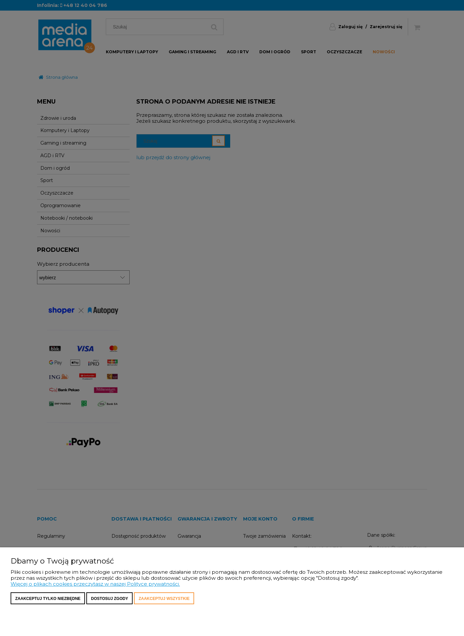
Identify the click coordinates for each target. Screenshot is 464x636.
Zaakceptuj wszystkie (164, 598)
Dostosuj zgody (109, 598)
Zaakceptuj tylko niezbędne (47, 598)
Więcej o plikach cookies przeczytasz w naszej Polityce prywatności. (95, 584)
